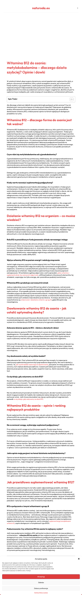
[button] (79, 559)
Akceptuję (41, 577)
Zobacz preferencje (41, 588)
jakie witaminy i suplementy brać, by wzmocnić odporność (38, 274)
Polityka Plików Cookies (41, 592)
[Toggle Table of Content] (70, 99)
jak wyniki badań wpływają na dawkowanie (32, 364)
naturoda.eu (41, 8)
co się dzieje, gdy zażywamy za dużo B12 (28, 399)
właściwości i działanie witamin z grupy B (36, 300)
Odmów (41, 582)
